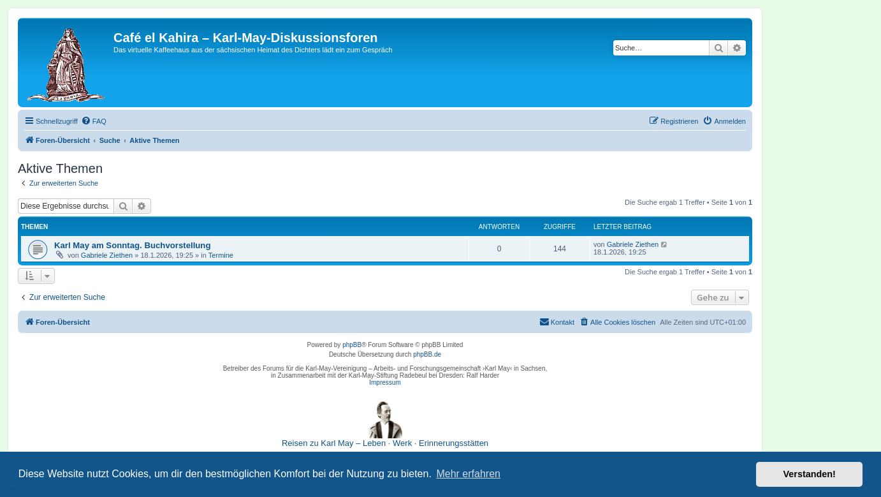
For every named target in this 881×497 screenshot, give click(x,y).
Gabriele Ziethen (107, 255)
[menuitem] (93, 121)
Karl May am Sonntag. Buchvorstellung (132, 245)
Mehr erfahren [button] (468, 473)
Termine (220, 255)
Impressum (384, 382)
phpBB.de (427, 354)
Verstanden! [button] (809, 474)
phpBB (351, 344)
